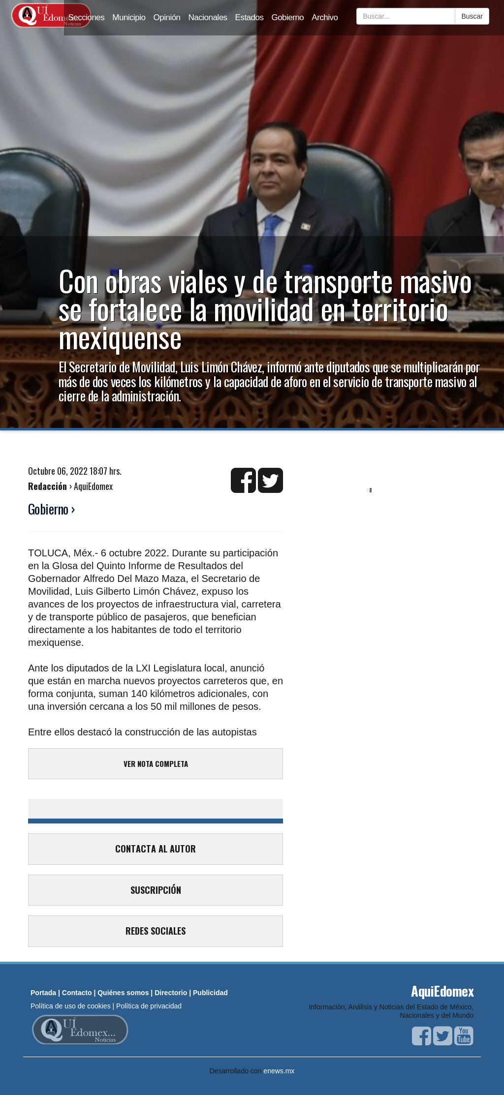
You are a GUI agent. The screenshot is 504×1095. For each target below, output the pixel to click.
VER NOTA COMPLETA (156, 763)
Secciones (86, 17)
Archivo (325, 17)
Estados (249, 17)
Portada (43, 993)
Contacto (77, 993)
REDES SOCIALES (156, 930)
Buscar (472, 16)
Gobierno (287, 17)
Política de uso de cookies (71, 1006)
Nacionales (208, 17)
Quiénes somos (123, 993)
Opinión (167, 17)
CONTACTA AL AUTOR (155, 848)
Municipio (128, 17)
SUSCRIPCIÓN (155, 889)
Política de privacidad (149, 1006)
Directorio (171, 993)
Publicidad (210, 993)
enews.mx (278, 1071)
